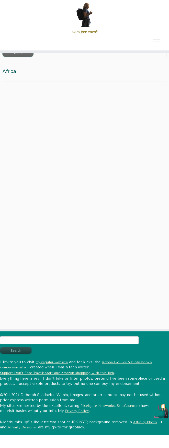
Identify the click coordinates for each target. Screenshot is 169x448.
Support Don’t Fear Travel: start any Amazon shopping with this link (57, 373)
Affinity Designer (22, 427)
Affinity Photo (145, 422)
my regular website (52, 362)
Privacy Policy (77, 411)
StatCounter (127, 406)
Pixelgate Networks (97, 406)
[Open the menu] (156, 41)
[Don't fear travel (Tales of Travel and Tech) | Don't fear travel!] (84, 14)
